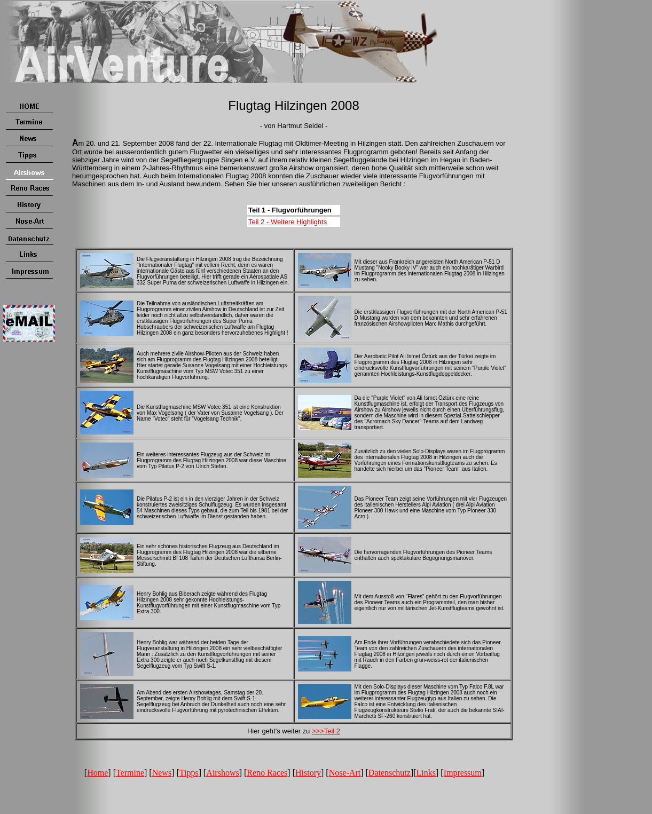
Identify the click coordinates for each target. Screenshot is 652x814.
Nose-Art (345, 772)
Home (97, 772)
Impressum (463, 772)
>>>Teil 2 (326, 731)
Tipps (189, 772)
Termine (130, 772)
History (308, 772)
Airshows (222, 772)
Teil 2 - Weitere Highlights (287, 222)
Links (426, 772)
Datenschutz (389, 772)
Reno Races (267, 772)
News (161, 772)
